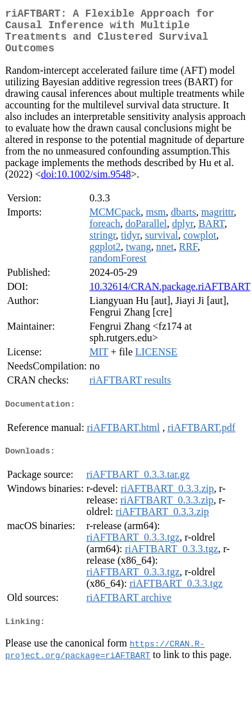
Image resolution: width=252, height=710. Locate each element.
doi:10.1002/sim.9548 (86, 184)
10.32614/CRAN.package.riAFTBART (169, 296)
